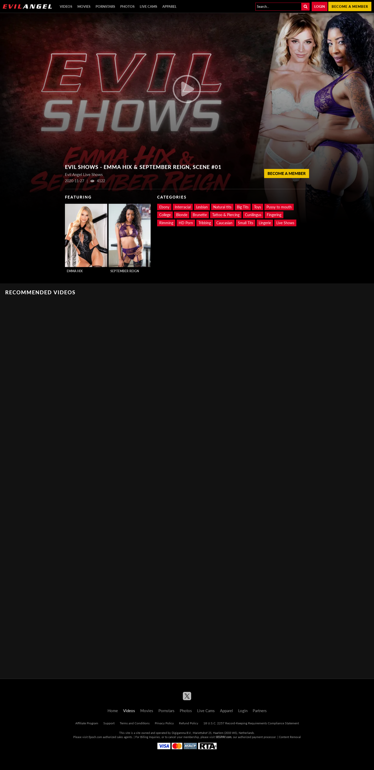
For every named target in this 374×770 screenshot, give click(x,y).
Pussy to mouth (279, 207)
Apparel (169, 6)
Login (319, 6)
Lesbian (202, 207)
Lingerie (265, 223)
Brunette (200, 215)
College (165, 215)
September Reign (124, 271)
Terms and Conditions (135, 723)
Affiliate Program (86, 723)
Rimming (166, 223)
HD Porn (186, 223)
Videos (66, 6)
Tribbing (204, 223)
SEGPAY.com (223, 737)
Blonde (181, 215)
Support (109, 723)
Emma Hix (75, 271)
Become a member (350, 6)
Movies (83, 6)
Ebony (164, 207)
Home (113, 710)
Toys (257, 207)
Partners (260, 710)
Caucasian (224, 223)
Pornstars (105, 6)
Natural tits (222, 207)
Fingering (274, 215)
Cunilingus (253, 215)
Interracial (183, 207)
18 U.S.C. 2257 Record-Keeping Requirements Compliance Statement (251, 723)
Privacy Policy (164, 723)
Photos (127, 6)
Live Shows (285, 223)
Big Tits (243, 207)
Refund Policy (188, 723)
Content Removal (290, 737)
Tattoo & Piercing (225, 215)
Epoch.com (95, 737)
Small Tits (245, 223)
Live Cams (148, 6)
